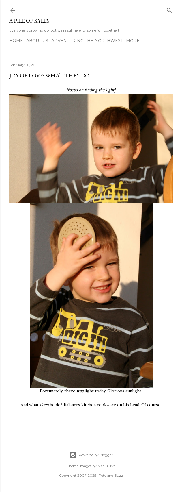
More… (134, 40)
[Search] (169, 9)
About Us (37, 40)
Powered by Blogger (91, 455)
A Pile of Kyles (29, 20)
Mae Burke (106, 466)
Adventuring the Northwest (87, 40)
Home (16, 40)
